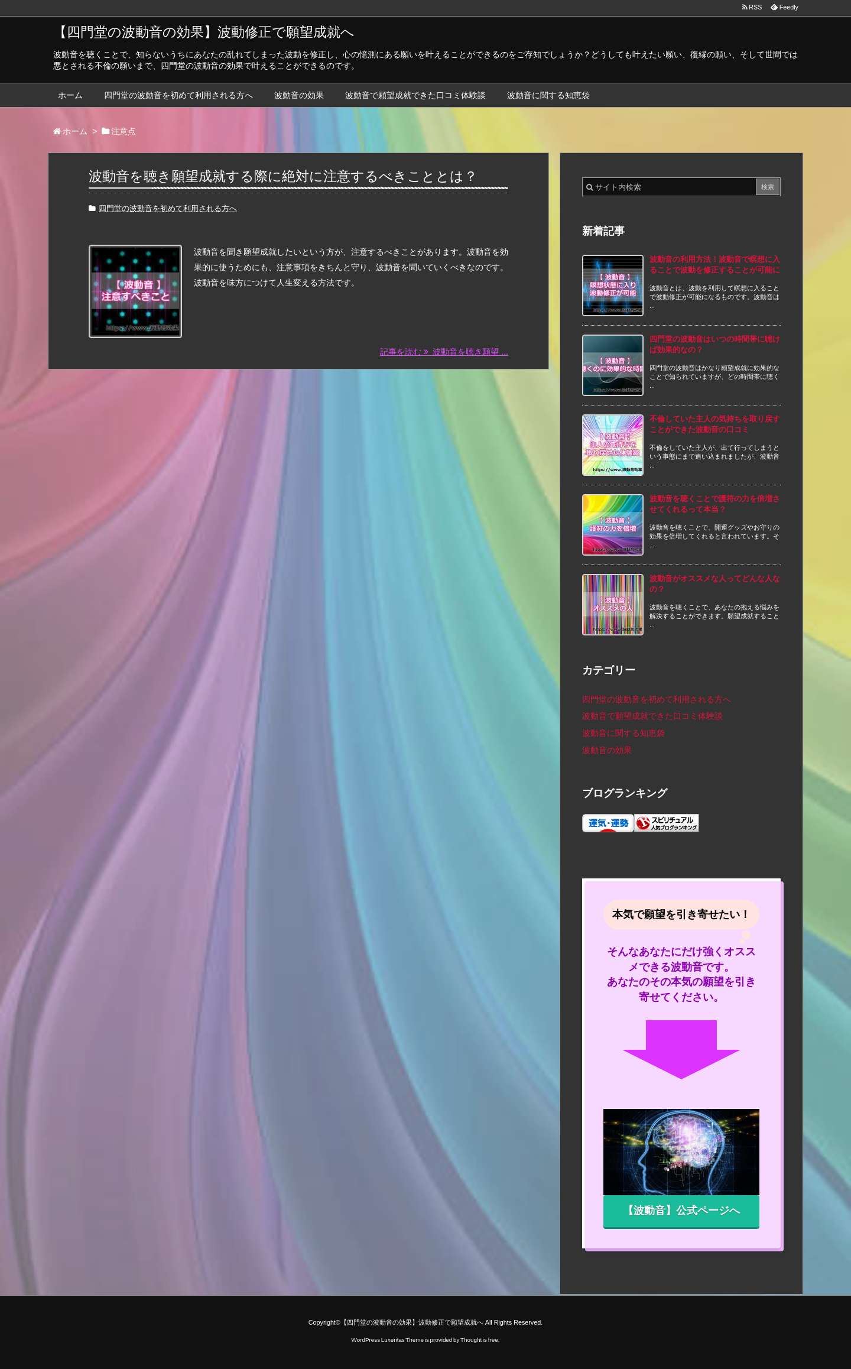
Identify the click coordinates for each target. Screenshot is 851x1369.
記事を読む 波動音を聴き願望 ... (444, 352)
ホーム (70, 95)
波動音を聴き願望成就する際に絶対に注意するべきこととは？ (283, 176)
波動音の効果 (299, 95)
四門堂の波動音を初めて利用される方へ (178, 95)
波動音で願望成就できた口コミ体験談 (415, 95)
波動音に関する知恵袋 (548, 95)
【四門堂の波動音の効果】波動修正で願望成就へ (204, 32)
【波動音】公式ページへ (681, 1210)
